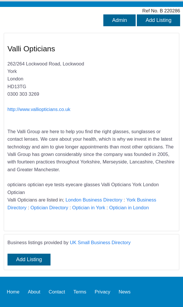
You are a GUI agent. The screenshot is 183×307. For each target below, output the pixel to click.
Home (13, 291)
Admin (119, 20)
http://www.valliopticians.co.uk (39, 109)
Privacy (102, 291)
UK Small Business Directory (100, 242)
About (34, 291)
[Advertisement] (131, 81)
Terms (79, 291)
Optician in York (88, 207)
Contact (56, 291)
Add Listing (158, 20)
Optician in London (129, 207)
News (124, 291)
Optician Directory (49, 207)
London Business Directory (94, 199)
